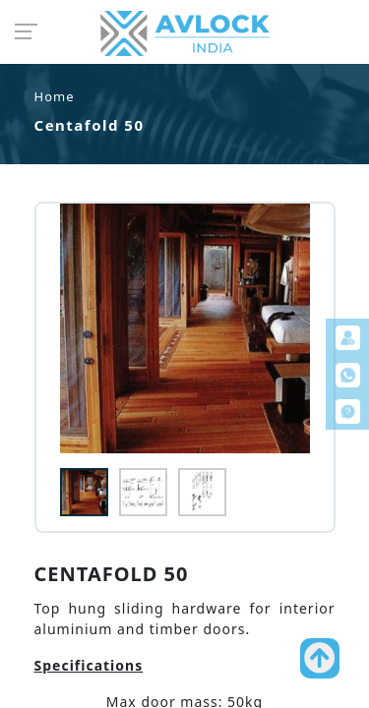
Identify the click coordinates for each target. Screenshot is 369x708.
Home (54, 96)
